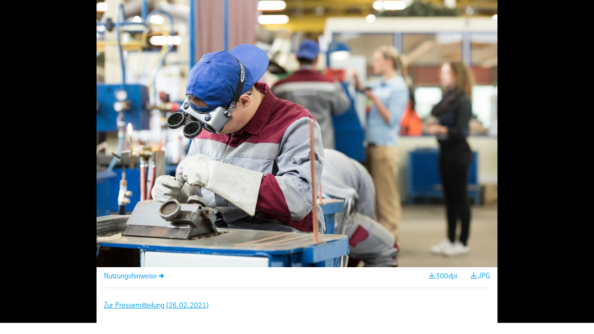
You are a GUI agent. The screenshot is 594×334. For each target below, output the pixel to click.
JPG (484, 276)
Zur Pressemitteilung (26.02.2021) (156, 305)
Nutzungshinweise (130, 276)
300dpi (446, 276)
